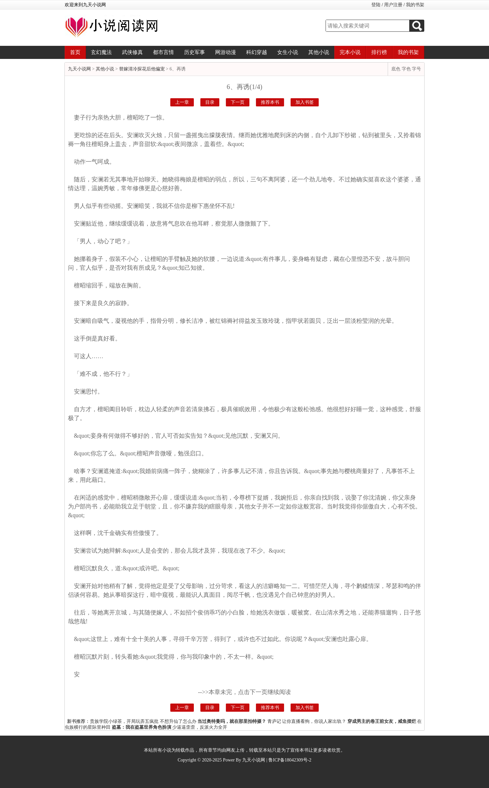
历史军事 (194, 52)
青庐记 (274, 721)
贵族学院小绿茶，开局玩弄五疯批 (124, 721)
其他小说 (318, 52)
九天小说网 (79, 68)
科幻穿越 (256, 52)
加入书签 (304, 102)
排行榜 (379, 52)
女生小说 (287, 52)
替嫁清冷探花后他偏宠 (142, 68)
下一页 (237, 102)
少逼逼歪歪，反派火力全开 (199, 727)
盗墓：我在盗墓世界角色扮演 (141, 727)
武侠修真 (132, 52)
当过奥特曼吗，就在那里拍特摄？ (231, 721)
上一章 (182, 102)
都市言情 (163, 52)
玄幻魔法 (101, 52)
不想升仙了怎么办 (178, 721)
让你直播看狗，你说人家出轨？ (314, 721)
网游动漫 (225, 52)
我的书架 (415, 4)
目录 (209, 102)
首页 (75, 52)
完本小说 (350, 52)
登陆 (375, 4)
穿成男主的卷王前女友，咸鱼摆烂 (381, 721)
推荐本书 (270, 102)
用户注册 (393, 4)
